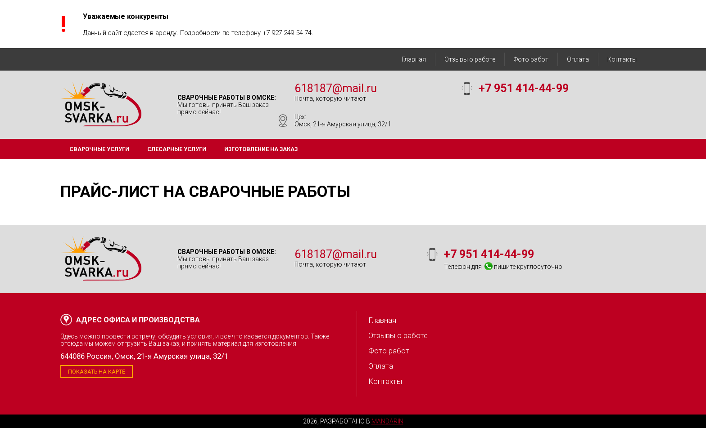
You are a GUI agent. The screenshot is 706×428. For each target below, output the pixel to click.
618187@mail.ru (335, 88)
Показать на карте (96, 371)
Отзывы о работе (469, 59)
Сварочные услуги (99, 149)
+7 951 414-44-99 (524, 88)
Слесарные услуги (176, 149)
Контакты (622, 59)
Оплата (578, 59)
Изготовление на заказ (261, 149)
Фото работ (531, 59)
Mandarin (387, 421)
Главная (414, 59)
